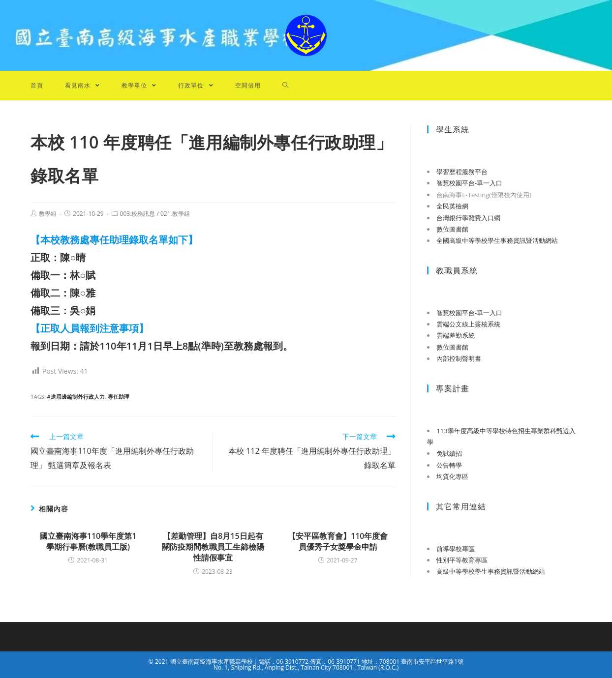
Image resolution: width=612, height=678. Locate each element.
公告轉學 (449, 465)
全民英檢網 (452, 206)
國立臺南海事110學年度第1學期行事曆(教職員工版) (88, 541)
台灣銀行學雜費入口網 (468, 217)
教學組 (48, 213)
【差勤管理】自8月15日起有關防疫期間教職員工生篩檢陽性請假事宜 (213, 547)
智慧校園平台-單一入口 (469, 182)
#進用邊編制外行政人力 (76, 396)
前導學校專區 (455, 548)
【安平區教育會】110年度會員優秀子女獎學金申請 (338, 541)
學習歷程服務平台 (462, 171)
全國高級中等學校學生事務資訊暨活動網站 (497, 240)
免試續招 (449, 453)
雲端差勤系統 (455, 335)
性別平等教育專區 (462, 560)
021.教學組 (175, 213)
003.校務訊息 (137, 213)
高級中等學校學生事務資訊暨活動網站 (490, 571)
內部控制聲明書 (458, 358)
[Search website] (286, 85)
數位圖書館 (452, 229)
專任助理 (118, 396)
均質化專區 (452, 476)
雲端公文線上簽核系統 (468, 324)
